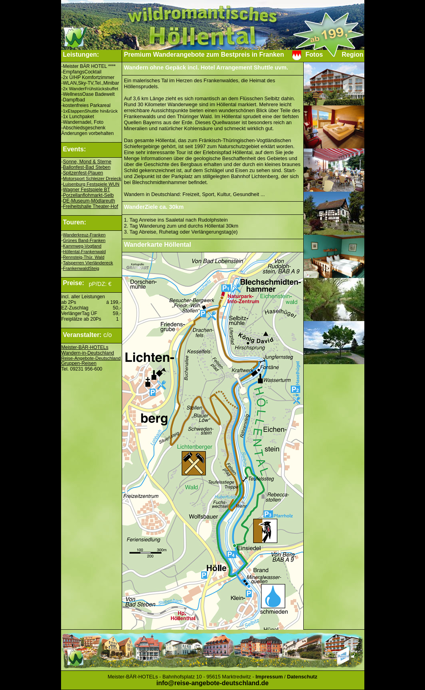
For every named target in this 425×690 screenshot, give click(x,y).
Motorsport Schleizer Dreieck (92, 178)
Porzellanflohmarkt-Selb (88, 195)
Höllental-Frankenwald (84, 251)
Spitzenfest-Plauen (83, 173)
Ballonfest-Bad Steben (87, 167)
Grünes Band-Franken (84, 240)
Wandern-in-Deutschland (87, 353)
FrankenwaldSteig (81, 268)
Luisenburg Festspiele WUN (91, 184)
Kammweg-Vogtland (82, 246)
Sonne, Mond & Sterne (87, 162)
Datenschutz (302, 677)
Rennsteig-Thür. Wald (84, 257)
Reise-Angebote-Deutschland (91, 358)
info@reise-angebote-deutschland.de (212, 683)
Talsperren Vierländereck (88, 262)
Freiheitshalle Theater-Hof (91, 206)
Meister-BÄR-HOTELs (85, 347)
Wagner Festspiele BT (86, 189)
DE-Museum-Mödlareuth (89, 201)
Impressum (269, 677)
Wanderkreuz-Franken (84, 234)
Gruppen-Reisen (79, 363)
